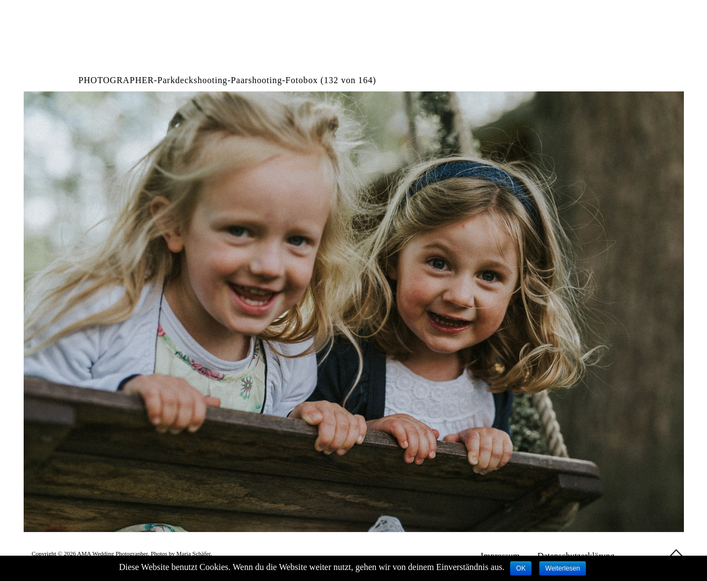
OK (520, 568)
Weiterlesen (562, 568)
